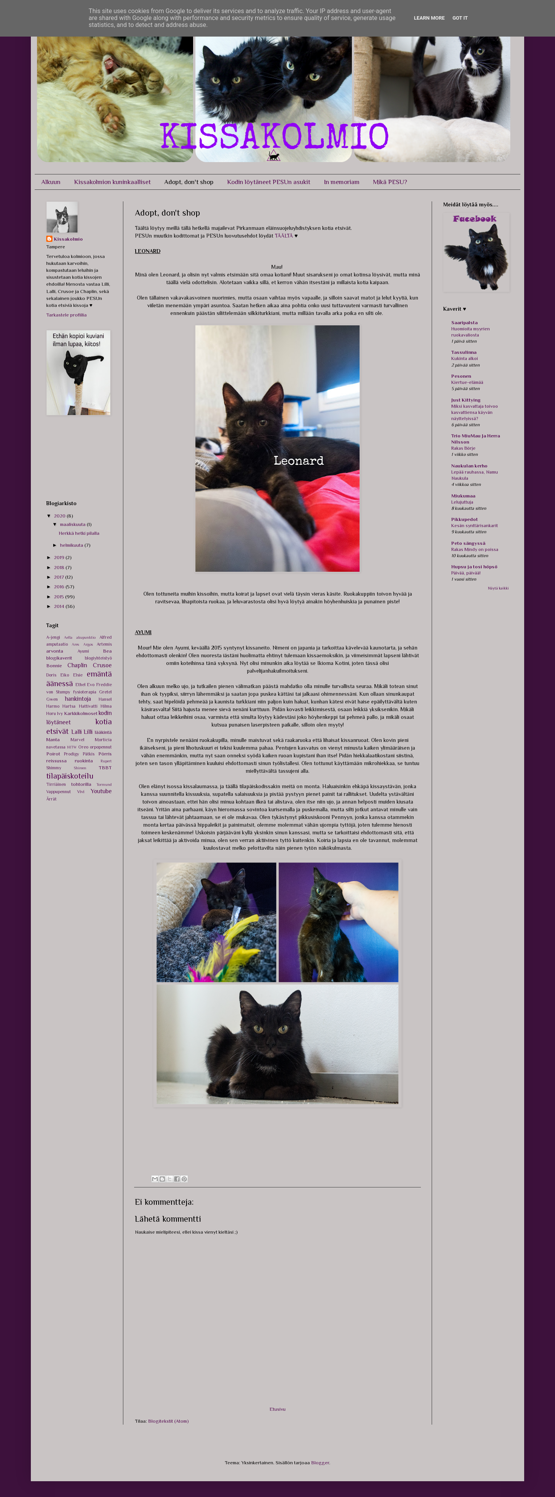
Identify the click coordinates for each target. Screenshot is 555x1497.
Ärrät (51, 799)
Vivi (80, 791)
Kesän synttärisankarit (474, 525)
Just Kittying (466, 400)
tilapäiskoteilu (70, 775)
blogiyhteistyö (98, 658)
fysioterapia (84, 692)
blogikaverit (59, 658)
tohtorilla (81, 784)
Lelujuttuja (462, 502)
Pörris (105, 754)
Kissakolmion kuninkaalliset (112, 182)
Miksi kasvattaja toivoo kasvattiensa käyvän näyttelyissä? (474, 412)
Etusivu (277, 1409)
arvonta (54, 651)
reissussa (56, 761)
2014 (60, 606)
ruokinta (84, 761)
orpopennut (101, 747)
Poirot (53, 754)
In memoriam (342, 182)
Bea (107, 651)
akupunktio (86, 637)
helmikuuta (72, 545)
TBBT (105, 767)
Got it (460, 18)
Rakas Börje (463, 448)
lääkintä (103, 732)
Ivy (60, 713)
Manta (53, 739)
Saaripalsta (464, 322)
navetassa (56, 747)
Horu (51, 713)
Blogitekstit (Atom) (168, 1421)
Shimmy (53, 767)
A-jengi (53, 637)
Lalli (76, 731)
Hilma (106, 706)
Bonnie (54, 665)
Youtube (101, 791)
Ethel (81, 684)
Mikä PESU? (390, 182)
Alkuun (51, 182)
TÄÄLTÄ (284, 236)
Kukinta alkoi (464, 358)
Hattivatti (88, 706)
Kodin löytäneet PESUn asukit (268, 182)
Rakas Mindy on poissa (474, 549)
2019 (60, 557)
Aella (68, 637)
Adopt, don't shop (189, 182)
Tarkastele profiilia (66, 315)
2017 (59, 577)
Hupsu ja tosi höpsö (474, 566)
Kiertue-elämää (467, 382)
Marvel (77, 739)
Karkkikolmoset (81, 713)
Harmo (52, 706)
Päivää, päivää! (466, 573)
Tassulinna (463, 352)
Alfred (105, 637)
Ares (75, 644)
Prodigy (71, 754)
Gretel (105, 692)
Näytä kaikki (498, 588)
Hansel (105, 699)
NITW (72, 747)
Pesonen (461, 376)
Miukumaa (463, 496)
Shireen (80, 768)
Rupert (106, 761)
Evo (90, 684)
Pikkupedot (464, 519)
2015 (59, 596)
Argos (88, 644)
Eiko (65, 675)
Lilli (88, 731)
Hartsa (69, 706)
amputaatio (57, 644)
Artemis (104, 644)
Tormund (104, 784)
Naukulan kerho (469, 466)
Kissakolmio (68, 239)
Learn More (429, 18)
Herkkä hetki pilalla (79, 533)
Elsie (77, 675)
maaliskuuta (73, 524)
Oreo (83, 747)
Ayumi (83, 651)
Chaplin (77, 665)
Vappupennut (58, 791)
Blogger (320, 1462)
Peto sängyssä (468, 543)
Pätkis (88, 754)
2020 (60, 516)
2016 (60, 586)
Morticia (103, 739)
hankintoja (78, 698)
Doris (51, 675)
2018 (60, 567)
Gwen (52, 699)
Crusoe (102, 665)
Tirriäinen (56, 784)
